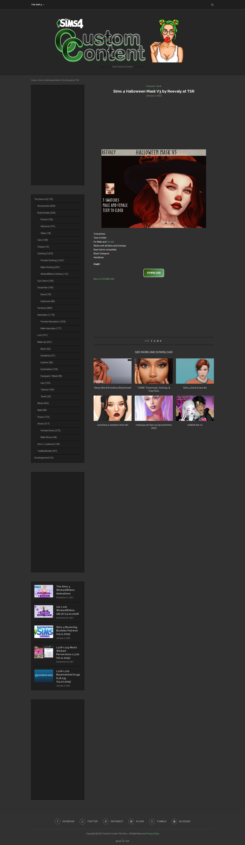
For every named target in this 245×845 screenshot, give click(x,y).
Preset (47, 219)
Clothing (45, 253)
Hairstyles (46, 315)
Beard (46, 294)
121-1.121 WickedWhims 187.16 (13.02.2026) (67, 610)
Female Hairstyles (53, 321)
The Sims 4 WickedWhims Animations (65, 590)
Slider (46, 233)
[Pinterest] (113, 821)
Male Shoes (49, 437)
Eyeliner (47, 362)
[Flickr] (136, 821)
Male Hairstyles (51, 328)
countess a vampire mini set (112, 425)
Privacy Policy (152, 833)
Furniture (45, 308)
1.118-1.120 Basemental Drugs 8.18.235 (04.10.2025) (68, 676)
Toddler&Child (47, 451)
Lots (43, 335)
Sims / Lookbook (49, 444)
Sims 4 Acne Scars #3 (194, 388)
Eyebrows (48, 301)
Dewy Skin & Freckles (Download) (112, 388)
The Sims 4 (36, 5)
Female (110, 242)
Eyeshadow (49, 369)
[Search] (212, 4)
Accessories (46, 206)
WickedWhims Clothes (54, 274)
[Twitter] (89, 821)
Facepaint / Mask (51, 376)
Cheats (43, 247)
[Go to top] (122, 841)
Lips (45, 383)
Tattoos (47, 389)
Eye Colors (46, 281)
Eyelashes (48, 355)
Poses (43, 417)
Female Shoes (50, 430)
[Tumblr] (157, 821)
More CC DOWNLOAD (104, 279)
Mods (43, 403)
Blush (46, 349)
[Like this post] (148, 341)
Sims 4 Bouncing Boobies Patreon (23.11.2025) (67, 631)
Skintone (48, 226)
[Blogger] (181, 821)
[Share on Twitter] (154, 341)
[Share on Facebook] (151, 341)
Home (34, 80)
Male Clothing (50, 267)
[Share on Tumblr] (160, 341)
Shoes (44, 423)
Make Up (45, 342)
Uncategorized (43, 457)
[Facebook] (64, 821)
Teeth (46, 396)
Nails (42, 410)
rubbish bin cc (194, 425)
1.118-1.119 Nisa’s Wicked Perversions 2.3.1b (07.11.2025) (67, 652)
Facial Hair (45, 287)
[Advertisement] (154, 123)
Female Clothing (52, 260)
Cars (43, 240)
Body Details (46, 213)
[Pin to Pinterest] (158, 341)
